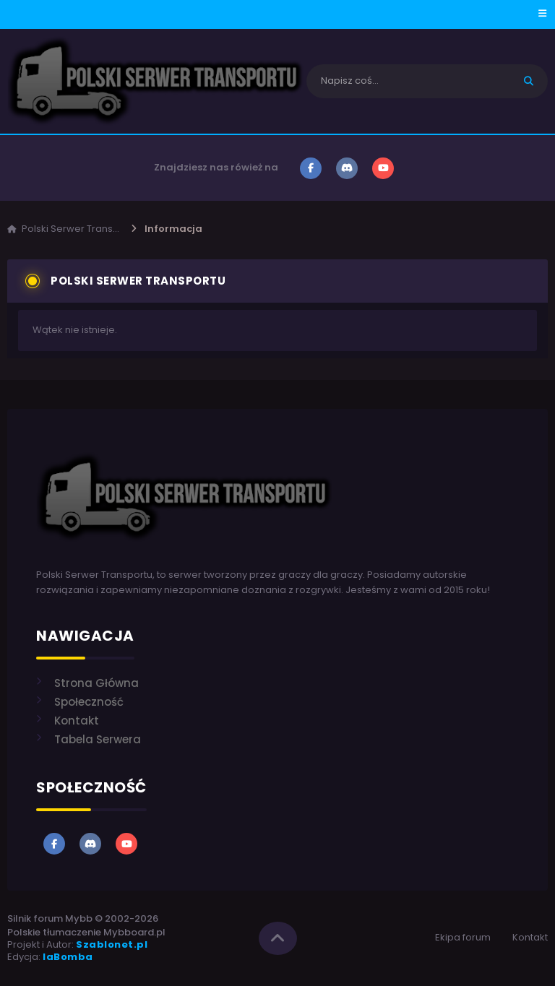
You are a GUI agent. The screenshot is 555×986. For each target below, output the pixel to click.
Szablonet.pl (111, 944)
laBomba (68, 957)
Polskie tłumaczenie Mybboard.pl (86, 932)
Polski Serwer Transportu (80, 228)
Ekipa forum (463, 937)
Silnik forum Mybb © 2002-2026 (82, 918)
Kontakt (530, 937)
